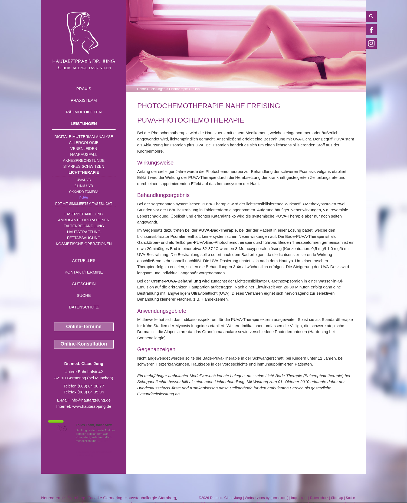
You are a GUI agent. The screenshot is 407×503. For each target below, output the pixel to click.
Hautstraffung (84, 232)
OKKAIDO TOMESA (83, 192)
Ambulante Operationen (83, 220)
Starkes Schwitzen (83, 166)
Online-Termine (83, 326)
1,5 (61, 428)
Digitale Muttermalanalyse (83, 136)
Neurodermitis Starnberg (63, 497)
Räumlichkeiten (84, 112)
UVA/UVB (84, 180)
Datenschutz (84, 307)
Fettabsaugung (83, 238)
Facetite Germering (105, 497)
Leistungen (84, 123)
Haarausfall (83, 154)
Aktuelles (84, 260)
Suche (84, 295)
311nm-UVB (84, 186)
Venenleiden (83, 148)
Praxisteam (84, 100)
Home (141, 89)
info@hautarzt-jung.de (91, 400)
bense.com (279, 498)
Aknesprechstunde (83, 160)
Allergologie (84, 142)
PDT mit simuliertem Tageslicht (83, 204)
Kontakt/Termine (84, 272)
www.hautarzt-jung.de (91, 406)
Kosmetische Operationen (84, 244)
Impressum (299, 498)
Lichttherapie (84, 172)
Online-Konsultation (84, 344)
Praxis (83, 88)
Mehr (104, 440)
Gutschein (84, 283)
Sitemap (337, 498)
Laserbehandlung (83, 214)
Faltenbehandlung (84, 226)
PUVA (83, 198)
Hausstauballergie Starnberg (150, 497)
